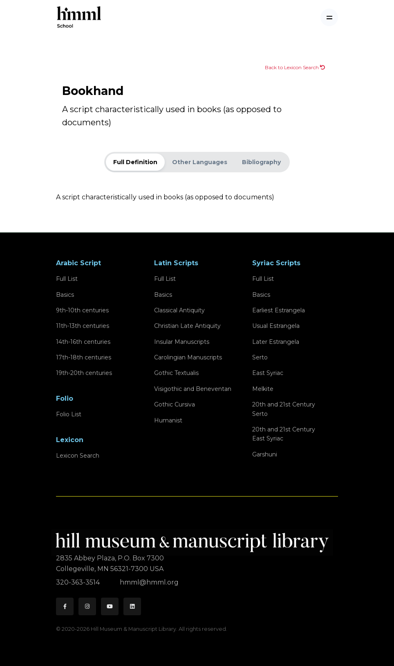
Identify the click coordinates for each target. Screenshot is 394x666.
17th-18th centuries (83, 357)
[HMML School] (79, 17)
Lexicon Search (77, 455)
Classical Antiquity (179, 310)
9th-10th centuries (82, 310)
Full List (67, 278)
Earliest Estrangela (278, 310)
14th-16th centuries (83, 341)
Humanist (168, 420)
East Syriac (267, 373)
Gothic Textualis (176, 373)
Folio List (68, 414)
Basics (65, 294)
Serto (260, 357)
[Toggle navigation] (329, 17)
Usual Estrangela (276, 326)
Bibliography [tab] (261, 162)
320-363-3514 (78, 582)
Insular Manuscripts (181, 341)
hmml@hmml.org (149, 582)
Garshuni (264, 454)
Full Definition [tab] (135, 162)
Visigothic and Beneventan (192, 389)
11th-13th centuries (82, 326)
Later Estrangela (275, 341)
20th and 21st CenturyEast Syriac (283, 434)
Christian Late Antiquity (187, 326)
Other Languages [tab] (199, 162)
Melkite (262, 389)
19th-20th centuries (84, 373)
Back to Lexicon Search (295, 67)
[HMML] (194, 539)
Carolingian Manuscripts (188, 357)
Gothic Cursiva (174, 404)
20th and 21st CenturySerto (283, 409)
